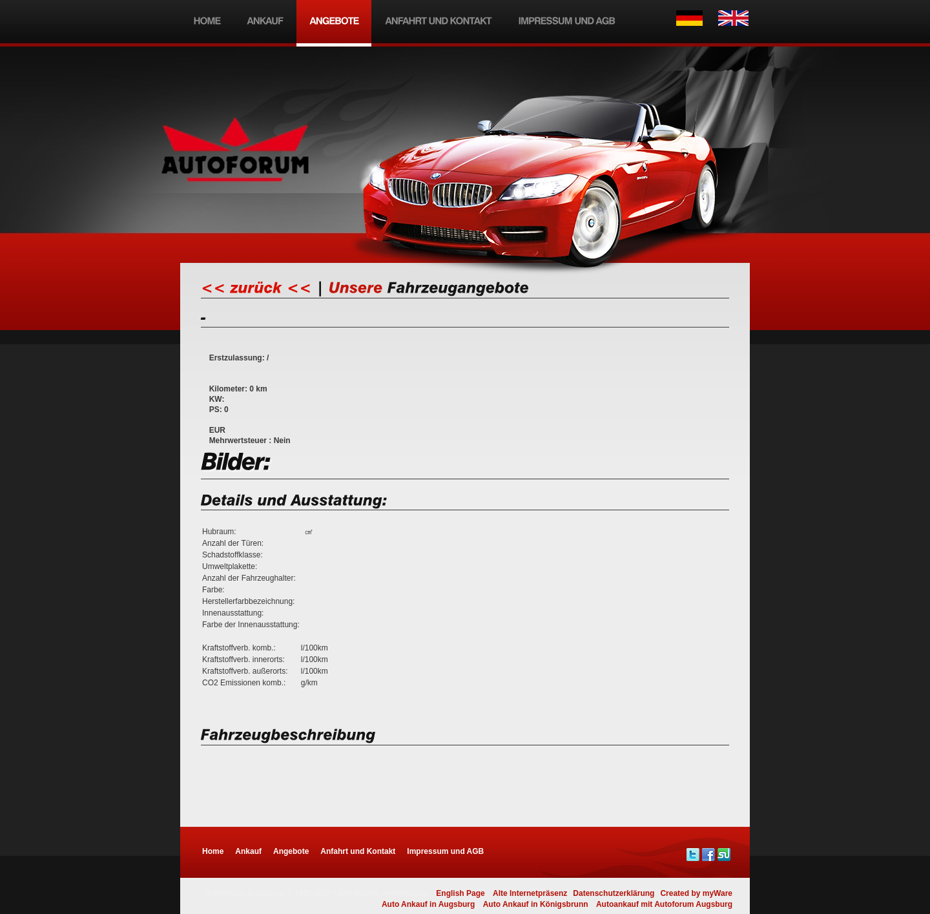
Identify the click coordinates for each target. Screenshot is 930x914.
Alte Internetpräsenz (530, 893)
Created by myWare (696, 893)
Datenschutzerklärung (613, 893)
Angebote (291, 851)
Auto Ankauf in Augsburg (428, 904)
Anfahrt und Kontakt (357, 851)
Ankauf (248, 851)
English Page (460, 893)
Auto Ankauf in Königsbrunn (535, 904)
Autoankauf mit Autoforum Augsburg (664, 904)
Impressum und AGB (445, 851)
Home (212, 851)
